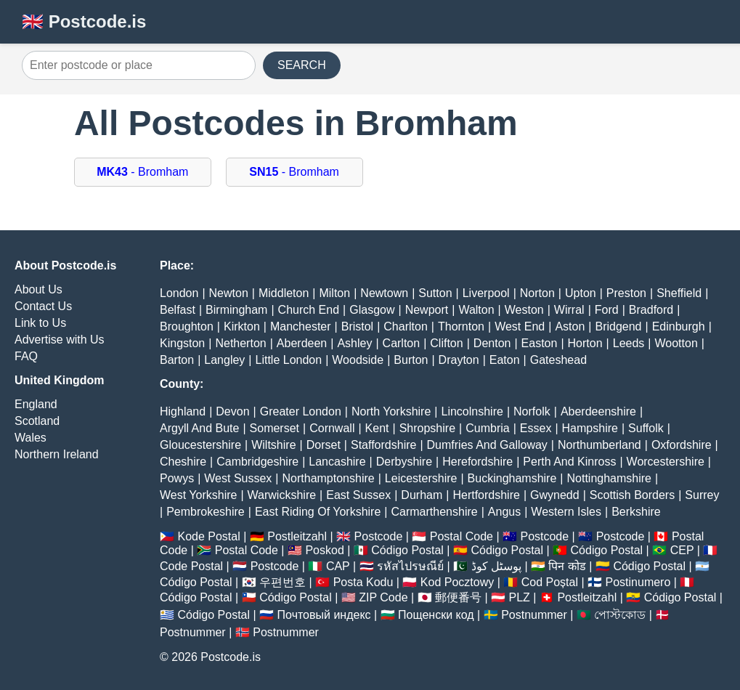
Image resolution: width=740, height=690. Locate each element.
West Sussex (238, 478)
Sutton (435, 293)
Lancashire (337, 461)
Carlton (401, 343)
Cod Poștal (549, 582)
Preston (626, 293)
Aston (570, 326)
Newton (228, 293)
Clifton (446, 343)
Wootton (675, 343)
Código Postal (407, 550)
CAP (338, 566)
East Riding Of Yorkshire (318, 512)
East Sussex (358, 495)
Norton (537, 293)
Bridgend (618, 326)
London (179, 293)
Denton (492, 343)
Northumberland (599, 445)
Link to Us (40, 323)
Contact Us (43, 306)
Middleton (284, 293)
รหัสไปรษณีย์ (410, 566)
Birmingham (236, 310)
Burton (411, 360)
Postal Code (461, 536)
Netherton (240, 343)
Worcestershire (665, 461)
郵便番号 (458, 597)
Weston (524, 310)
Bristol (357, 326)
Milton (334, 293)
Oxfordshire (681, 445)
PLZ (519, 597)
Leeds (629, 343)
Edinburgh (678, 326)
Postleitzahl (297, 536)
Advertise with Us (60, 339)
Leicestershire (421, 478)
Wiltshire (273, 445)
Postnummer (534, 615)
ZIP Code (383, 597)
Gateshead (558, 360)
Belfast (177, 310)
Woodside (357, 360)
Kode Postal (208, 536)
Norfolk (531, 411)
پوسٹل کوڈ (496, 566)
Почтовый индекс (324, 615)
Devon (232, 411)
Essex (536, 428)
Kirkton (242, 326)
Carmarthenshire (434, 512)
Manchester (300, 326)
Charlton (405, 326)
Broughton (187, 326)
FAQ (26, 356)
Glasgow (371, 310)
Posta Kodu (363, 582)
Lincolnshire (472, 411)
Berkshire (636, 512)
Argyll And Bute (199, 428)
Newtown (384, 293)
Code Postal (191, 566)
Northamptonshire (328, 478)
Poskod (324, 550)
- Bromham (142, 172)
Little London (289, 360)
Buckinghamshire (512, 478)
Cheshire (183, 461)
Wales (30, 437)
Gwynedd (555, 495)
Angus (504, 512)
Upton (580, 293)
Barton (177, 360)
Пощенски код (436, 615)
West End (520, 326)
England (36, 404)
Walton (476, 310)
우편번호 (282, 582)
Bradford (651, 310)
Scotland (37, 421)
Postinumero (638, 582)
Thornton (461, 326)
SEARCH (301, 65)
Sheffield (679, 293)
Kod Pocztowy (457, 582)
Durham (421, 495)
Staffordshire (383, 445)
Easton (539, 343)
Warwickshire (282, 495)
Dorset (323, 445)
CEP (682, 550)
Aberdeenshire (598, 411)
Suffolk (646, 428)
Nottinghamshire (609, 478)
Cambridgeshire (257, 461)
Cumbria (487, 428)
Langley (224, 360)
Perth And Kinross (569, 461)
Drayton (459, 360)
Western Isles (566, 512)
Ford (607, 310)
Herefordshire (477, 461)
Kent (377, 428)
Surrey (702, 495)
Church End (309, 310)
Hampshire (590, 428)
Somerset (274, 428)
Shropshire (427, 428)
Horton (585, 343)
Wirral (569, 310)
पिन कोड (566, 566)
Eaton (504, 360)
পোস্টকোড (620, 615)
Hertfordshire (485, 495)
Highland (183, 411)
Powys (177, 478)
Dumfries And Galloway (487, 445)
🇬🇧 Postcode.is (84, 21)
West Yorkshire (198, 495)
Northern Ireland (57, 454)
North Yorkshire (391, 411)
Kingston (182, 343)
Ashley (354, 343)
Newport (427, 310)
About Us (38, 289)
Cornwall (331, 428)
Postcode (378, 536)
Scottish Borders (632, 495)
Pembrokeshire (205, 512)
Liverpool (486, 293)
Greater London (300, 411)
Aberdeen (302, 343)
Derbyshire (404, 461)
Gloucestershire (200, 445)
